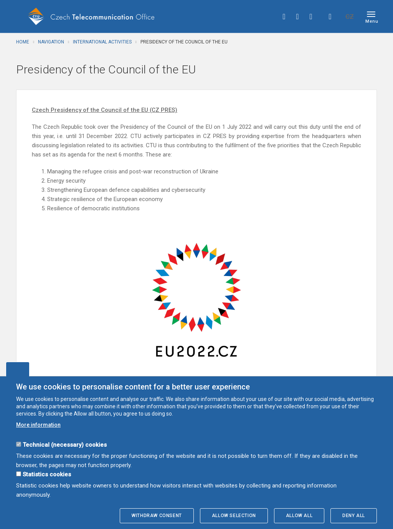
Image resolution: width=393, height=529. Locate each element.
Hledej (330, 16)
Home (22, 42)
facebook (284, 16)
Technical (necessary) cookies (65, 444)
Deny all (353, 515)
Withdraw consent (157, 515)
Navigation (51, 42)
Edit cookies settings (18, 369)
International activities (102, 42)
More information (38, 425)
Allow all (299, 515)
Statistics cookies (47, 474)
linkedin (311, 16)
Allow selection (234, 515)
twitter (297, 16)
